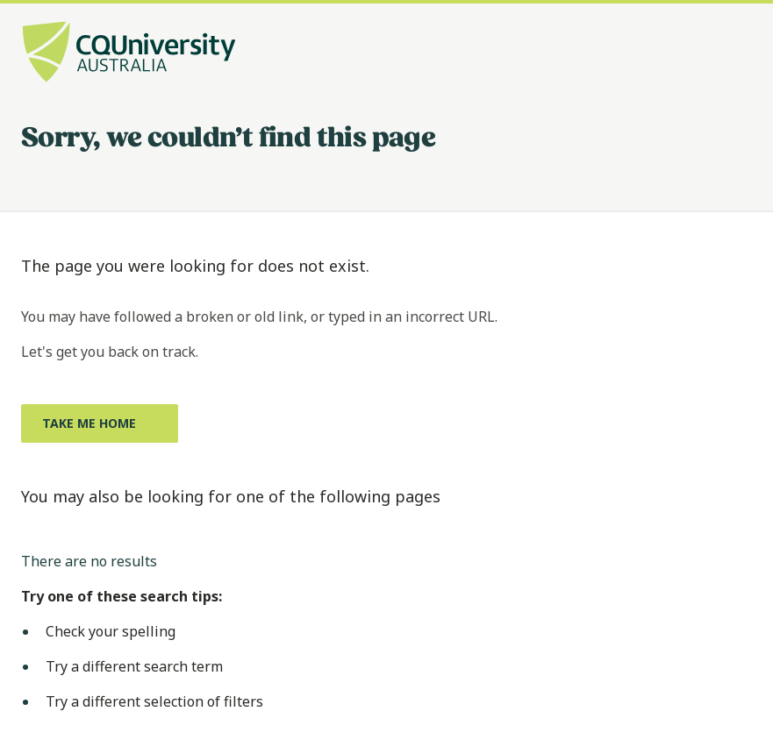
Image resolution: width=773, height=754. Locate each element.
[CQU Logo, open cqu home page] (129, 53)
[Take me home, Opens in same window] (99, 423)
